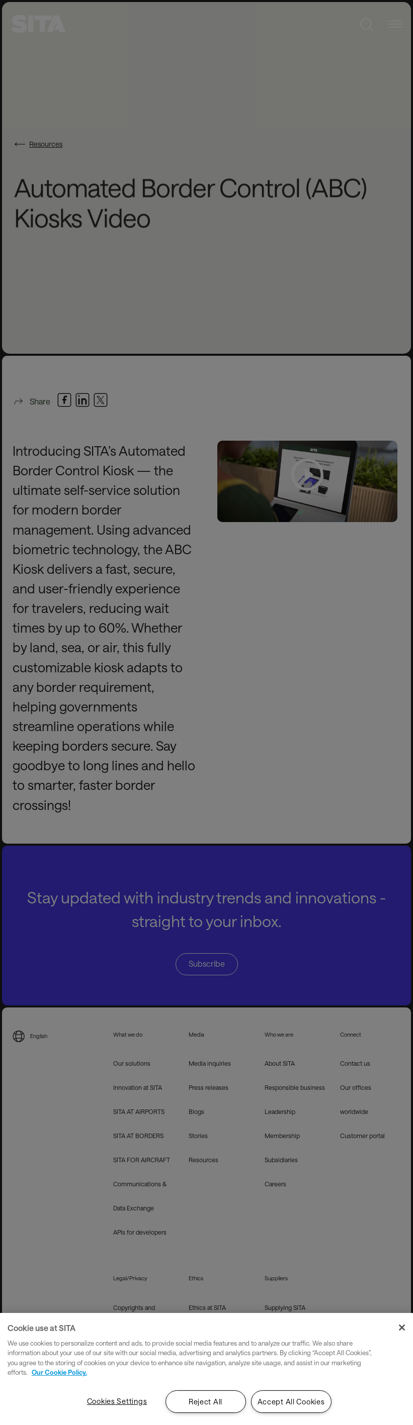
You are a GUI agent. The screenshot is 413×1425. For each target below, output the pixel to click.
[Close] (402, 1327)
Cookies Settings (117, 1401)
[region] (206, 1369)
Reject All (205, 1401)
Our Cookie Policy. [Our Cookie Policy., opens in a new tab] (59, 1372)
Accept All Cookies (291, 1401)
